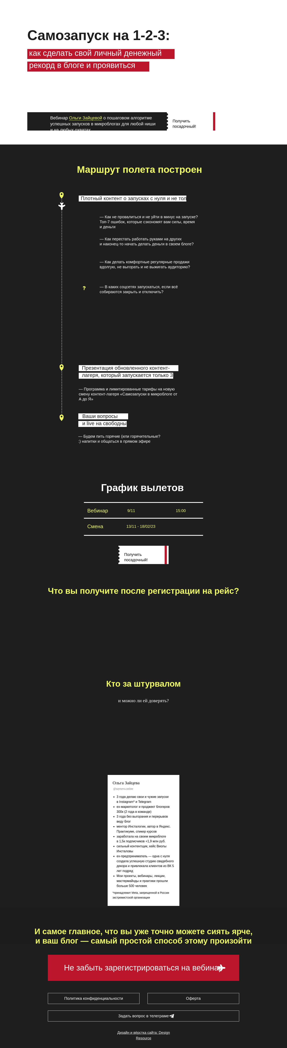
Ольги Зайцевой (85, 117)
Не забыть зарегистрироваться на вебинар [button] (143, 967)
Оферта (193, 998)
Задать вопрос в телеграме (143, 1016)
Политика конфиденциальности (93, 998)
